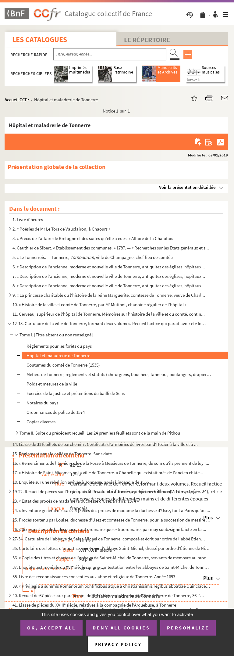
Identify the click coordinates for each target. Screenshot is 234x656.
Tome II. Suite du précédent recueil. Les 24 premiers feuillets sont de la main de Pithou (100, 433)
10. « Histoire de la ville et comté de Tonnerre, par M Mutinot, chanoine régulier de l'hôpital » (99, 304)
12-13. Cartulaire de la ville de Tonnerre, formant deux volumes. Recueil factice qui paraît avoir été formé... (109, 323)
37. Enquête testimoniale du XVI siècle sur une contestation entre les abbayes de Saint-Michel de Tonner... (111, 567)
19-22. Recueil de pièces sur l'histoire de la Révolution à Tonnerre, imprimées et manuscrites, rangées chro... (109, 491)
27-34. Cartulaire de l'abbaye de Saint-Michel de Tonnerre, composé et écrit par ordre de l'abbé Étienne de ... (109, 539)
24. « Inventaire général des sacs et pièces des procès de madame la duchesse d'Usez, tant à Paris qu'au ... (111, 510)
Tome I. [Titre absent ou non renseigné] (56, 335)
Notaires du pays (42, 403)
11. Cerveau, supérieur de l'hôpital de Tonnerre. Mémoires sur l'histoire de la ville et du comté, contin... (108, 314)
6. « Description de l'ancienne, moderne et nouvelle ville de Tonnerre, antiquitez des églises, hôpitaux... (108, 267)
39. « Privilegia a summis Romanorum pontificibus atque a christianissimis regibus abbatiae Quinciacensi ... (111, 586)
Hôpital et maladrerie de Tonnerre (58, 355)
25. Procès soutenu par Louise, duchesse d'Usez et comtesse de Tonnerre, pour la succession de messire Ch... (111, 520)
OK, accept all (51, 628)
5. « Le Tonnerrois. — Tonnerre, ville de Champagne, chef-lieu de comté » (92, 257)
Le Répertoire (147, 39)
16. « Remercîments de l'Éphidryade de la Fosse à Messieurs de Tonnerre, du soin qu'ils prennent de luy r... (110, 463)
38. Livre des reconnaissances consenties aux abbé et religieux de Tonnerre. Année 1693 (93, 576)
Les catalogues (39, 39)
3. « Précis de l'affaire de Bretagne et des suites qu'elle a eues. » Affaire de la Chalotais (92, 238)
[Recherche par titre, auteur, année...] (109, 54)
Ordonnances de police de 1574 (56, 412)
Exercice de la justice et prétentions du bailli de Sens (76, 393)
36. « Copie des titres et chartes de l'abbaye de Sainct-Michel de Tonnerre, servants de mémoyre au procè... (111, 558)
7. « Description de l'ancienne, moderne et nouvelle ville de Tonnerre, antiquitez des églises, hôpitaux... (108, 276)
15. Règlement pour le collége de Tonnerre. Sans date (62, 454)
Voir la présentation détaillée (187, 187)
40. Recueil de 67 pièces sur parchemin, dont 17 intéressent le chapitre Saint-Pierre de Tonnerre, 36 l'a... (109, 595)
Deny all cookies (121, 628)
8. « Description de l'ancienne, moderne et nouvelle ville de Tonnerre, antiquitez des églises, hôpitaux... (108, 286)
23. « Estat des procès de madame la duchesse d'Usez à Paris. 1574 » (75, 501)
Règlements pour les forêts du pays (59, 346)
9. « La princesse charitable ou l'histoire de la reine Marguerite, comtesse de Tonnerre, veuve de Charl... (108, 295)
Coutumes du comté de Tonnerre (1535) (63, 365)
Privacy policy (118, 644)
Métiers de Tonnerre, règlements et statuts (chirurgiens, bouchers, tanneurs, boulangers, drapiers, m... (119, 374)
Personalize (188, 628)
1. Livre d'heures (27, 219)
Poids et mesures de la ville (52, 384)
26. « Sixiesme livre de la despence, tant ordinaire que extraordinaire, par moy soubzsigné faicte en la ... (109, 529)
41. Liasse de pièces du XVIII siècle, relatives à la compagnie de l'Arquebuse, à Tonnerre (94, 605)
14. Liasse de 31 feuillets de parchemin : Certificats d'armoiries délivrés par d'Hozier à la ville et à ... (105, 444)
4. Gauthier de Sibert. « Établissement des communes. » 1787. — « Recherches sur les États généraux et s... (110, 248)
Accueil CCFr (17, 99)
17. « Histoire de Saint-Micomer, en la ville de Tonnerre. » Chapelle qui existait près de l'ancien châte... (107, 472)
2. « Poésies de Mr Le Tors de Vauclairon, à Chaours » (61, 229)
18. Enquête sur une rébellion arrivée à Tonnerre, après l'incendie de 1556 (80, 482)
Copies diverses (41, 422)
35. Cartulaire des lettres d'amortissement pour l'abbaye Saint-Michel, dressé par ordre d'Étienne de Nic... (111, 548)
